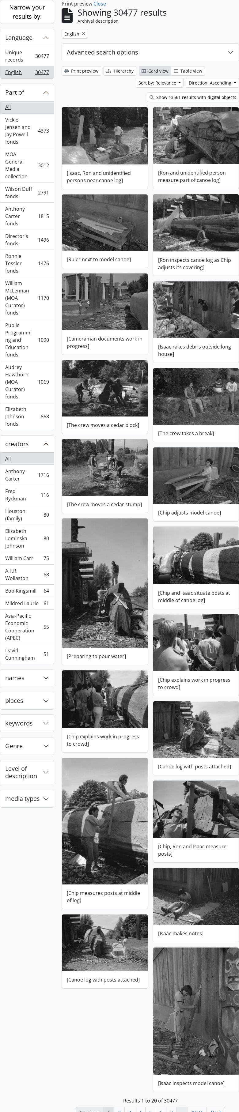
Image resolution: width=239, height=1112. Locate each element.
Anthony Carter (27, 475)
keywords (19, 723)
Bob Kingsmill (27, 592)
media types (22, 798)
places (14, 700)
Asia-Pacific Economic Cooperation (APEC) (27, 627)
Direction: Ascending (211, 83)
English (27, 73)
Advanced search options (102, 52)
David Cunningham (27, 654)
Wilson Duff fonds (27, 193)
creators (17, 444)
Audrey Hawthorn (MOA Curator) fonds (27, 382)
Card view (155, 71)
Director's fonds (27, 240)
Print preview (81, 71)
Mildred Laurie (27, 605)
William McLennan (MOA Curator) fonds (27, 298)
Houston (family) (27, 515)
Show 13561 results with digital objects (193, 97)
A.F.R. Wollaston (27, 574)
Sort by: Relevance (157, 83)
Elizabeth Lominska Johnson (27, 538)
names (15, 678)
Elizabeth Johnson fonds (27, 416)
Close (99, 3)
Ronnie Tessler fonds (27, 263)
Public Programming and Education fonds (27, 340)
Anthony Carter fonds (27, 216)
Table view (188, 71)
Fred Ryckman (27, 495)
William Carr (27, 560)
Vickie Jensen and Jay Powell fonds (27, 130)
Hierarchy (120, 71)
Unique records (27, 56)
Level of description (21, 772)
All (8, 107)
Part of (14, 92)
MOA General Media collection (27, 165)
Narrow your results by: (27, 12)
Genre (14, 746)
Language (18, 37)
